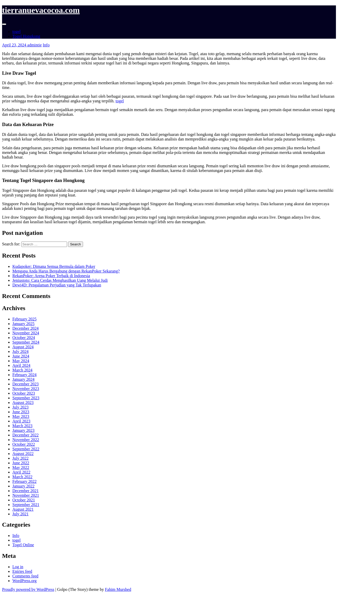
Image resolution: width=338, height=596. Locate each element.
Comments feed (25, 576)
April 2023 (21, 421)
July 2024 (20, 351)
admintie (34, 45)
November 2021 (25, 495)
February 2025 (24, 319)
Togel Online (23, 545)
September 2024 (25, 342)
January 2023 (23, 430)
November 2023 (25, 388)
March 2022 (22, 477)
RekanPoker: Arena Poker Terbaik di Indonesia (51, 276)
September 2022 (25, 449)
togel (16, 31)
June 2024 (20, 356)
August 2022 (23, 453)
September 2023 (25, 398)
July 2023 (20, 407)
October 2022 (23, 444)
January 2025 (23, 323)
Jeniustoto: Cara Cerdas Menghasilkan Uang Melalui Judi (60, 280)
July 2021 (20, 514)
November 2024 (25, 333)
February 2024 (24, 374)
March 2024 (22, 370)
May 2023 (20, 416)
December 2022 (25, 435)
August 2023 (23, 402)
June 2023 (20, 412)
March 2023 (22, 426)
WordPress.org (24, 580)
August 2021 (23, 509)
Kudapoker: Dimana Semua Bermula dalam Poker (53, 266)
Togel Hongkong (26, 36)
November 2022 (25, 439)
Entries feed (22, 571)
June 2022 (20, 463)
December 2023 (25, 384)
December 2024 (25, 328)
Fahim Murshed (118, 589)
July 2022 (20, 458)
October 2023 (23, 393)
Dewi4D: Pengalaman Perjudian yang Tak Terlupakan (56, 285)
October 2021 (23, 500)
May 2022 (20, 467)
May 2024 (20, 361)
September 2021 (25, 504)
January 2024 (23, 379)
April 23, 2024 (14, 45)
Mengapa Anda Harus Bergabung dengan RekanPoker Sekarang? (66, 271)
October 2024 (23, 337)
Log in (17, 567)
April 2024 (21, 365)
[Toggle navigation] (4, 24)
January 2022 (23, 486)
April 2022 (21, 472)
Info (46, 45)
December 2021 (25, 491)
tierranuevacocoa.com (41, 10)
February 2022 (24, 481)
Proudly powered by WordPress (28, 589)
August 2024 (23, 347)
